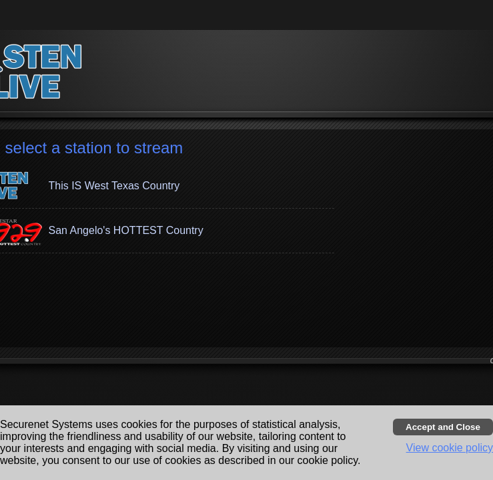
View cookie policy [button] (449, 447)
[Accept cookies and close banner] (443, 427)
